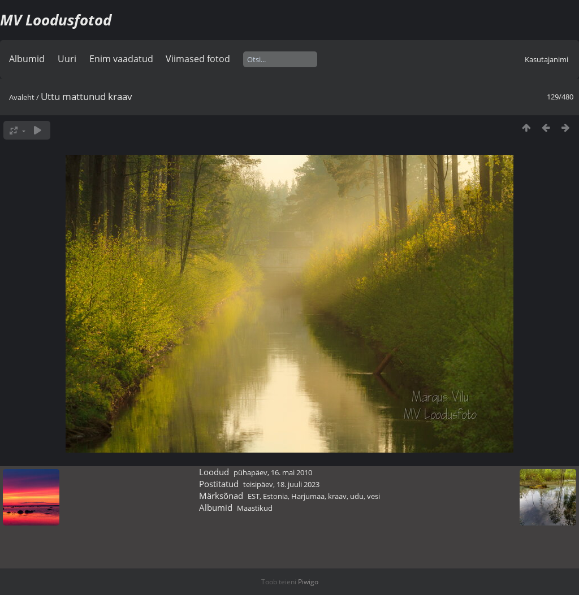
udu (357, 496)
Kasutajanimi (546, 59)
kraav (337, 496)
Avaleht (21, 97)
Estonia (275, 496)
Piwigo (308, 582)
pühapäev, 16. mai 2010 (273, 472)
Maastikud (255, 508)
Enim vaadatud (121, 59)
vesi (373, 496)
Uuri (67, 59)
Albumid (27, 59)
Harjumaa (308, 496)
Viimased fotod (198, 59)
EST (254, 496)
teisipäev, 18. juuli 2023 (281, 484)
